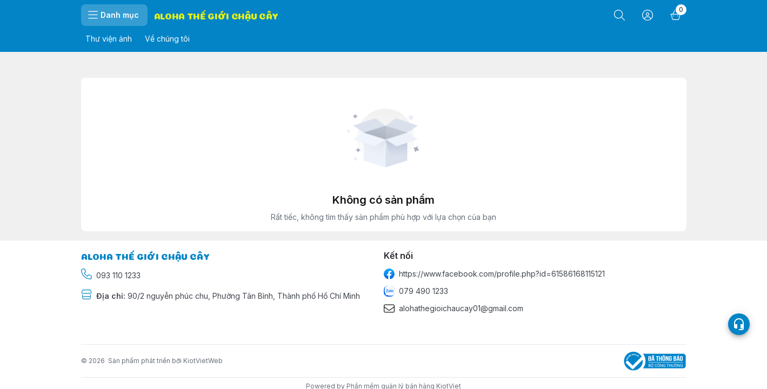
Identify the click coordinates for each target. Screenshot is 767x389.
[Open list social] (739, 324)
